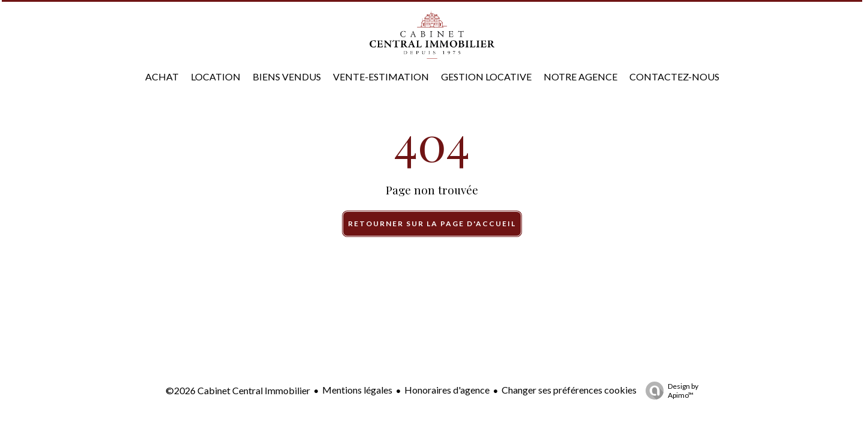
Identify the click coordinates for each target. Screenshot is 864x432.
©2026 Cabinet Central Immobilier (238, 390)
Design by (669, 391)
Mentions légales (357, 389)
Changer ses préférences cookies (569, 389)
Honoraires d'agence (447, 389)
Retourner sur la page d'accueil (432, 223)
